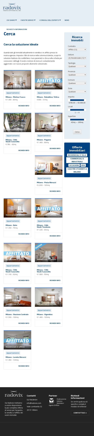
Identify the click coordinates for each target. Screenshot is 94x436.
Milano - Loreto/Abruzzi (16, 357)
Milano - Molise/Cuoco (15, 97)
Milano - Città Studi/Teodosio (43, 226)
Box (83, 165)
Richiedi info (23, 106)
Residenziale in (15, 87)
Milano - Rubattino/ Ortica (48, 97)
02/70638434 (32, 400)
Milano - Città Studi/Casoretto (12, 141)
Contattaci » (80, 413)
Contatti (31, 395)
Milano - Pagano (44, 140)
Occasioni (74, 165)
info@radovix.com (34, 403)
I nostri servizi (28, 20)
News (67, 20)
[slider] (69, 100)
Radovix (14, 394)
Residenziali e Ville (77, 155)
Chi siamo (12, 20)
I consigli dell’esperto (50, 20)
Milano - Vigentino (45, 314)
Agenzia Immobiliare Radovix (12, 7)
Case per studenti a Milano (77, 170)
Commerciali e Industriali (77, 160)
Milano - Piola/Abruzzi (46, 182)
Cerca (77, 132)
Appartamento (12, 93)
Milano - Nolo (11, 225)
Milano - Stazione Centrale (17, 314)
